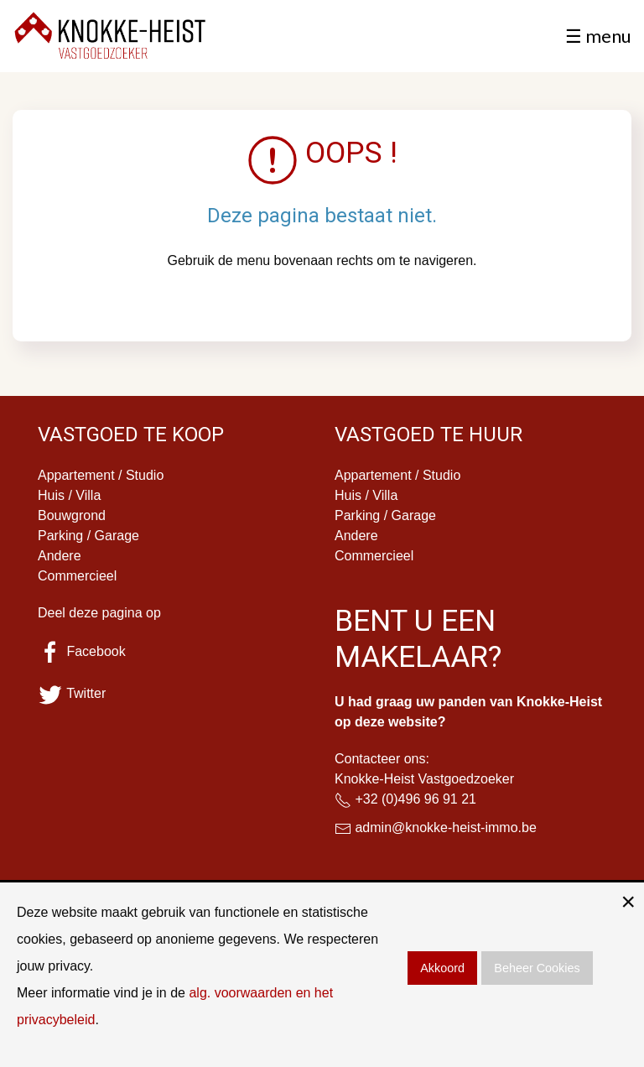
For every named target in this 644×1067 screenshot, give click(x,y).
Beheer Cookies (536, 968)
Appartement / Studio (101, 475)
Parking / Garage (88, 535)
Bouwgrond (72, 515)
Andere (59, 556)
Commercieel (77, 576)
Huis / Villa (69, 495)
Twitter (72, 693)
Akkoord (442, 968)
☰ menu (598, 35)
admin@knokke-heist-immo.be (445, 827)
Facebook (82, 651)
